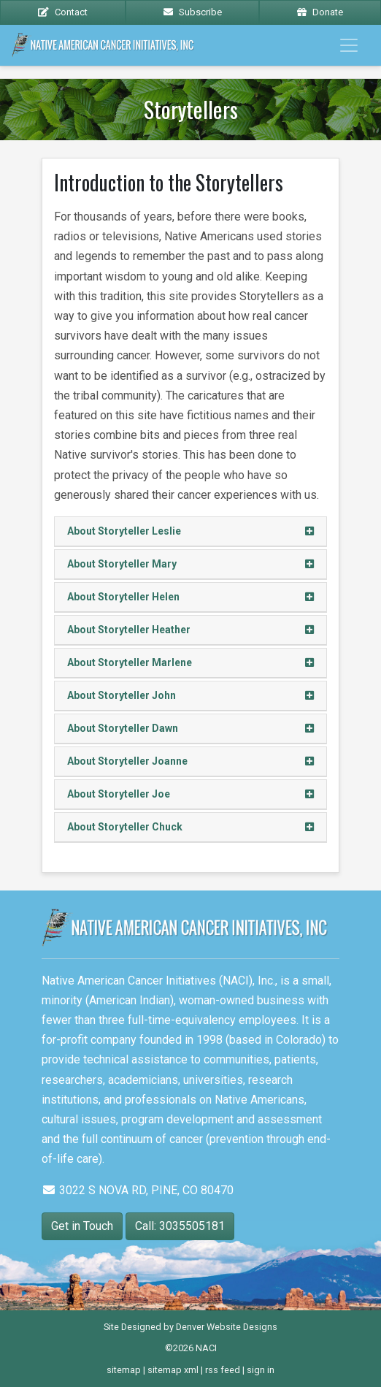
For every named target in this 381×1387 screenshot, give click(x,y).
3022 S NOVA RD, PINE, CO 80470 (138, 1190)
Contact (63, 12)
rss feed (222, 1369)
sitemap (124, 1369)
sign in (260, 1369)
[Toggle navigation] (348, 45)
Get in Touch (82, 1226)
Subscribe (192, 12)
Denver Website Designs (226, 1326)
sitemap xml (173, 1369)
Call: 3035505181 (180, 1226)
